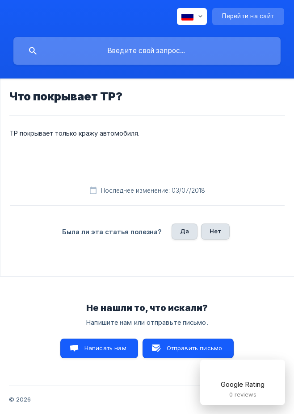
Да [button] (184, 231)
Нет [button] (215, 231)
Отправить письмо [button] (194, 348)
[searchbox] (147, 51)
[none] (192, 16)
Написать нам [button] (105, 348)
